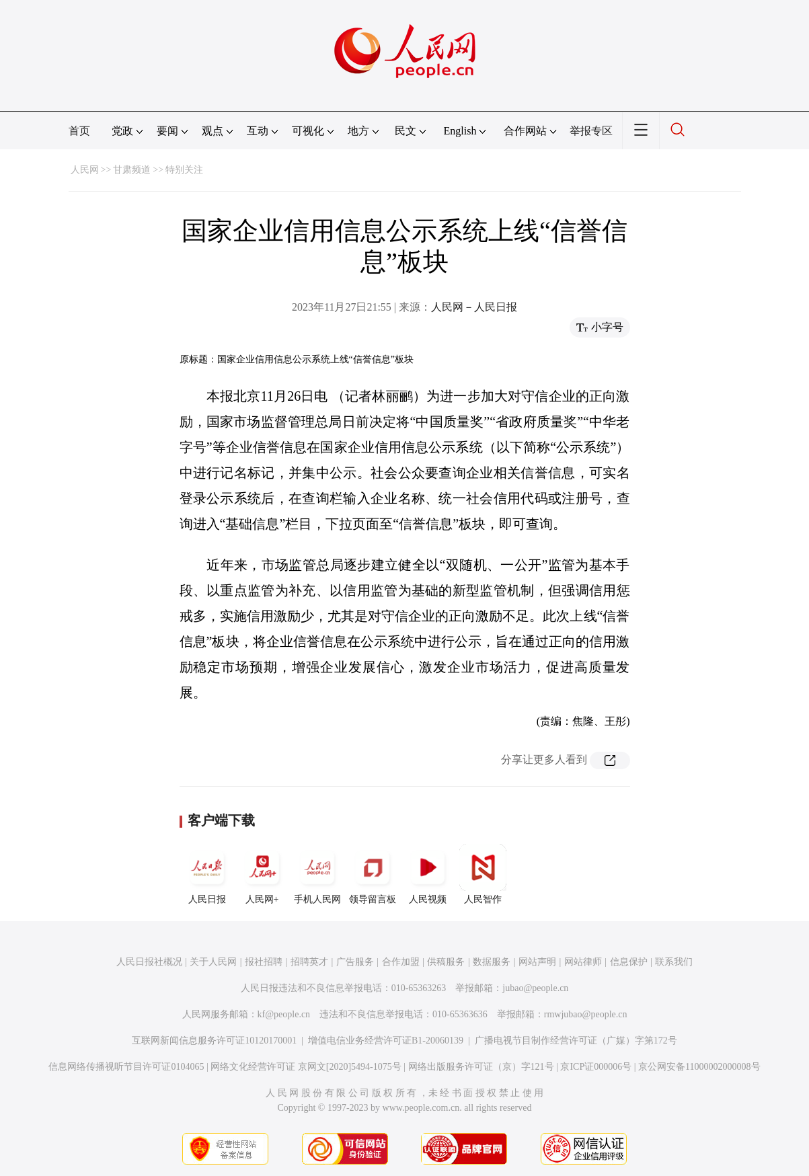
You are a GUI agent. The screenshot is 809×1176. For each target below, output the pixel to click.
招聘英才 (309, 962)
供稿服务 (446, 962)
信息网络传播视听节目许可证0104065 (126, 1067)
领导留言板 (372, 874)
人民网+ (262, 874)
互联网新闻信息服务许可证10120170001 (214, 1040)
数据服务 (491, 962)
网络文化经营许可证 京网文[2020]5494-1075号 (305, 1067)
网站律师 (583, 962)
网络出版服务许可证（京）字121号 (481, 1067)
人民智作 (482, 874)
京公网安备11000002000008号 (699, 1067)
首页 (79, 130)
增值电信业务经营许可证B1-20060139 (385, 1040)
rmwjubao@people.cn (585, 1014)
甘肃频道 (132, 170)
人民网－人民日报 (474, 307)
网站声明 (537, 962)
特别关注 (184, 170)
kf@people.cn (284, 1014)
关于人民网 (213, 962)
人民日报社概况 (149, 962)
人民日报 (207, 874)
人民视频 (427, 874)
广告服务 (355, 962)
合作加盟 (401, 962)
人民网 (85, 170)
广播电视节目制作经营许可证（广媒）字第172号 (576, 1040)
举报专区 (591, 130)
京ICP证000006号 (595, 1067)
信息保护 (629, 962)
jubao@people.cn (535, 988)
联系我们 (674, 962)
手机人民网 (317, 874)
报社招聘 (263, 962)
